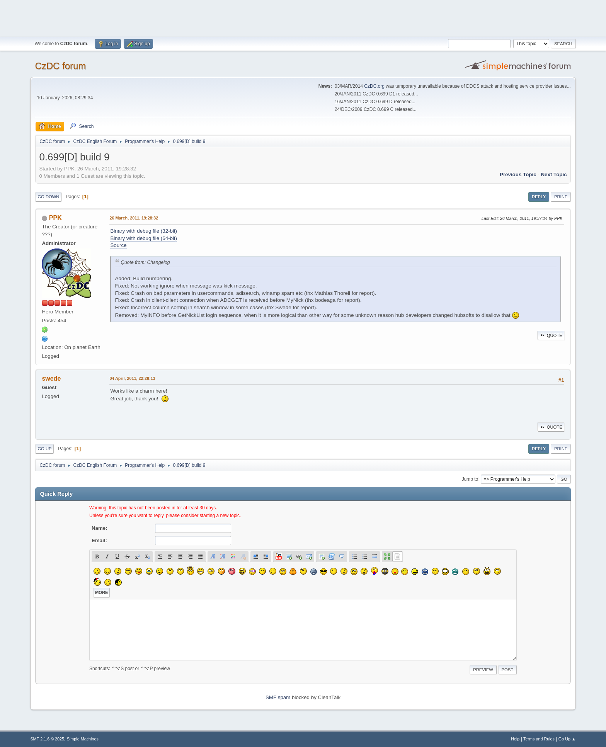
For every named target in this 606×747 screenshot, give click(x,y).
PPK (55, 217)
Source (118, 245)
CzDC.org (374, 86)
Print (560, 196)
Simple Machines (83, 739)
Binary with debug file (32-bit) (143, 231)
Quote (550, 335)
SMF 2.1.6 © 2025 (47, 739)
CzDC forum (60, 66)
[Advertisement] (303, 17)
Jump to (470, 479)
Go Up (44, 448)
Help (515, 739)
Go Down (48, 196)
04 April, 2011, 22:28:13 (132, 378)
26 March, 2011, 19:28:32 (133, 218)
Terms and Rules (539, 739)
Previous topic (518, 174)
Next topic (554, 174)
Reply (539, 196)
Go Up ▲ (567, 739)
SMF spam (278, 697)
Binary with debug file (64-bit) (143, 238)
